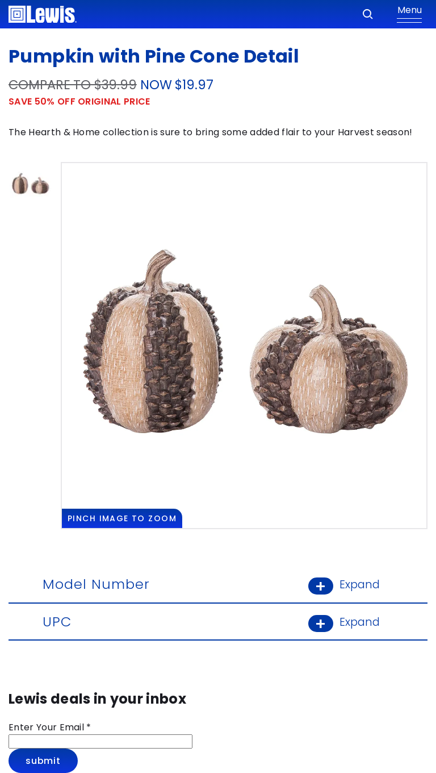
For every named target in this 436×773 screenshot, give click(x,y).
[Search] (368, 14)
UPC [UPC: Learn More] (218, 621)
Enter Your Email (50, 727)
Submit (43, 760)
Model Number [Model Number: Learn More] (218, 584)
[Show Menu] (409, 14)
